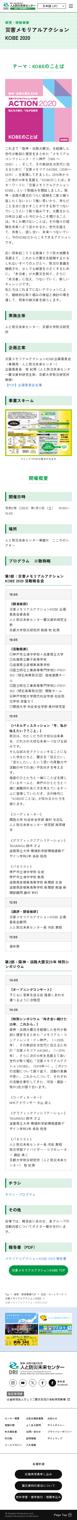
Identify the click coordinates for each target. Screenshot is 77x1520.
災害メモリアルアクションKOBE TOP (38, 1270)
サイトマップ (54, 1438)
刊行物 (8, 1438)
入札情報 (31, 1445)
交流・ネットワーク (52, 1294)
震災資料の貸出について (38, 1485)
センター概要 (12, 1418)
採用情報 (31, 1438)
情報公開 (10, 1425)
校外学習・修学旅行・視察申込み (38, 1497)
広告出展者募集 (34, 1418)
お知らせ (52, 1418)
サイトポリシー (56, 1425)
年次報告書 (11, 1431)
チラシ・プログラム (20, 1194)
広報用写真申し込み (38, 1474)
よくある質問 (33, 1425)
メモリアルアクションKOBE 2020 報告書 (35, 1258)
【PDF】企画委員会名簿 (23, 384)
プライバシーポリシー (59, 1431)
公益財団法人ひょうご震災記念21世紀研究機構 (38, 1399)
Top (7, 1294)
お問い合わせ (33, 1431)
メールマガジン (13, 1445)
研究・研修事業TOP (25, 1294)
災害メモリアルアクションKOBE (23, 1298)
